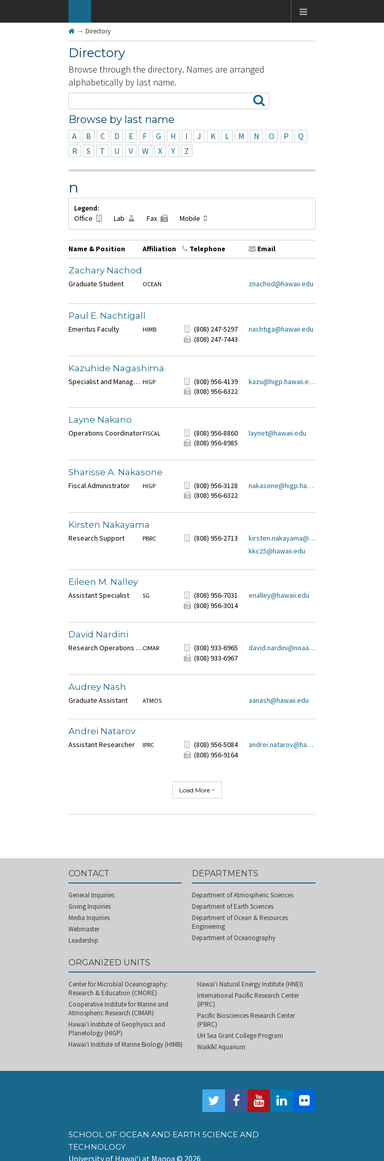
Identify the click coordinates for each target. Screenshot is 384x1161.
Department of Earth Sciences (232, 906)
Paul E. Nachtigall (107, 315)
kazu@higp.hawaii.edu (282, 381)
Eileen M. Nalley (103, 582)
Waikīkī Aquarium (221, 1047)
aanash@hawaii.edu (279, 700)
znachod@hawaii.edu (281, 283)
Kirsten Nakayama (109, 524)
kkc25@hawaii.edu (277, 551)
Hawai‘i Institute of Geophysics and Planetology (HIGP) (116, 1028)
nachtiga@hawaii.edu (281, 329)
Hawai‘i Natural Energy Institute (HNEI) (250, 984)
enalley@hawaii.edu (279, 595)
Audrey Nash (97, 687)
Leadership (83, 940)
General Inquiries (91, 895)
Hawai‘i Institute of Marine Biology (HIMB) (125, 1044)
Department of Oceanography (233, 937)
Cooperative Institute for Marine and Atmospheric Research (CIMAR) (118, 1008)
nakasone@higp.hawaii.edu (282, 485)
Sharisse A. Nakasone (115, 472)
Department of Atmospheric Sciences (242, 895)
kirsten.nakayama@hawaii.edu (282, 538)
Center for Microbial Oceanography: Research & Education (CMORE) (118, 988)
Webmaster (83, 929)
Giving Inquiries (89, 906)
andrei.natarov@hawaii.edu (282, 744)
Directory (98, 31)
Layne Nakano (100, 419)
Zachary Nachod (105, 270)
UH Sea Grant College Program (240, 1035)
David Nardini (98, 634)
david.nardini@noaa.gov (282, 647)
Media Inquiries (89, 917)
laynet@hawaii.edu (277, 433)
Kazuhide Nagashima (116, 368)
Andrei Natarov (101, 731)
